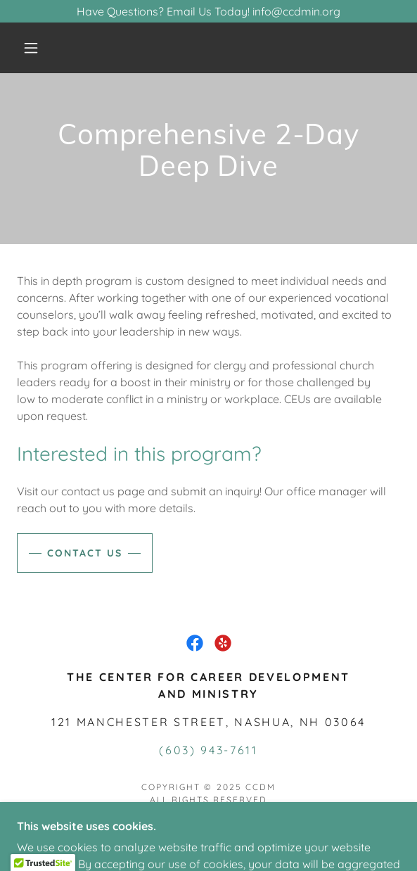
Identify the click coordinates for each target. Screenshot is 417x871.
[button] (36, 48)
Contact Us (84, 553)
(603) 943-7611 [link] (208, 750)
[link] (195, 643)
